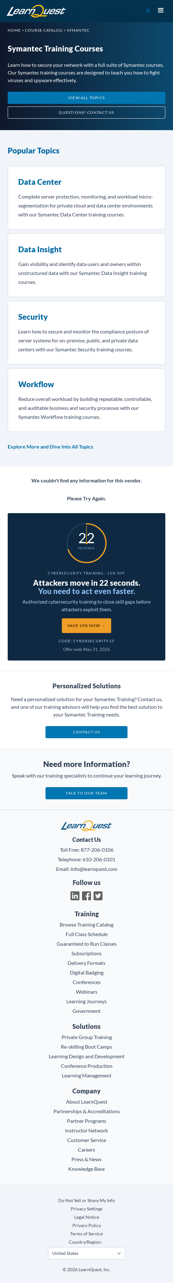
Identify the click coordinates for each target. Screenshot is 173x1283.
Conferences (87, 982)
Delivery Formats (86, 963)
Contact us (86, 732)
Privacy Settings (87, 1208)
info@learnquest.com (93, 869)
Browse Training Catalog (86, 924)
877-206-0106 (97, 850)
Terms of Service (86, 1233)
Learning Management (86, 1075)
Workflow (36, 384)
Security (33, 316)
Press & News (86, 1159)
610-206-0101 (99, 859)
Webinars (86, 992)
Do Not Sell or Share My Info (86, 1200)
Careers (86, 1149)
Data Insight (40, 249)
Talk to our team (86, 793)
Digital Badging (86, 972)
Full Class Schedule (87, 934)
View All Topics (86, 97)
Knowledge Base (86, 1169)
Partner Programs (86, 1121)
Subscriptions (86, 953)
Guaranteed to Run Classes (87, 944)
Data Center (40, 181)
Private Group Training (87, 1037)
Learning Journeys (86, 1001)
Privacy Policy (86, 1225)
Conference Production (86, 1066)
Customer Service (86, 1140)
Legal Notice (86, 1217)
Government (86, 1011)
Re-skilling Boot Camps (86, 1047)
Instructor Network (86, 1130)
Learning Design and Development (87, 1056)
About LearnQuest (86, 1102)
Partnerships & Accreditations (87, 1111)
